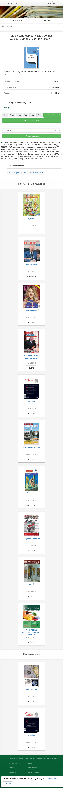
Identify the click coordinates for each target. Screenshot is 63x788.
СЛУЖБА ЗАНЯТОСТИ (31, 447)
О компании (32, 768)
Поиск (47, 20)
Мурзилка (31, 219)
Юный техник (31, 493)
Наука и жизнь (31, 689)
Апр (25, 115)
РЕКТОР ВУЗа (31, 264)
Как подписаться (15, 763)
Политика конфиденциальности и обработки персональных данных (34, 758)
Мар (19, 115)
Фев (12, 115)
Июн (40, 115)
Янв (5, 115)
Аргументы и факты (31, 539)
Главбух (31, 401)
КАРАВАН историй (31, 310)
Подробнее (52, 779)
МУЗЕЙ (31, 584)
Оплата (11, 768)
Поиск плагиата (33, 773)
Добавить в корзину (31, 136)
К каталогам (16, 20)
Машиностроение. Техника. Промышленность (25, 173)
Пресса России (9, 3)
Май (32, 115)
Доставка (12, 773)
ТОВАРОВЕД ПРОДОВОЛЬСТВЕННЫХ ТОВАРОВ (31, 632)
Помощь (31, 763)
